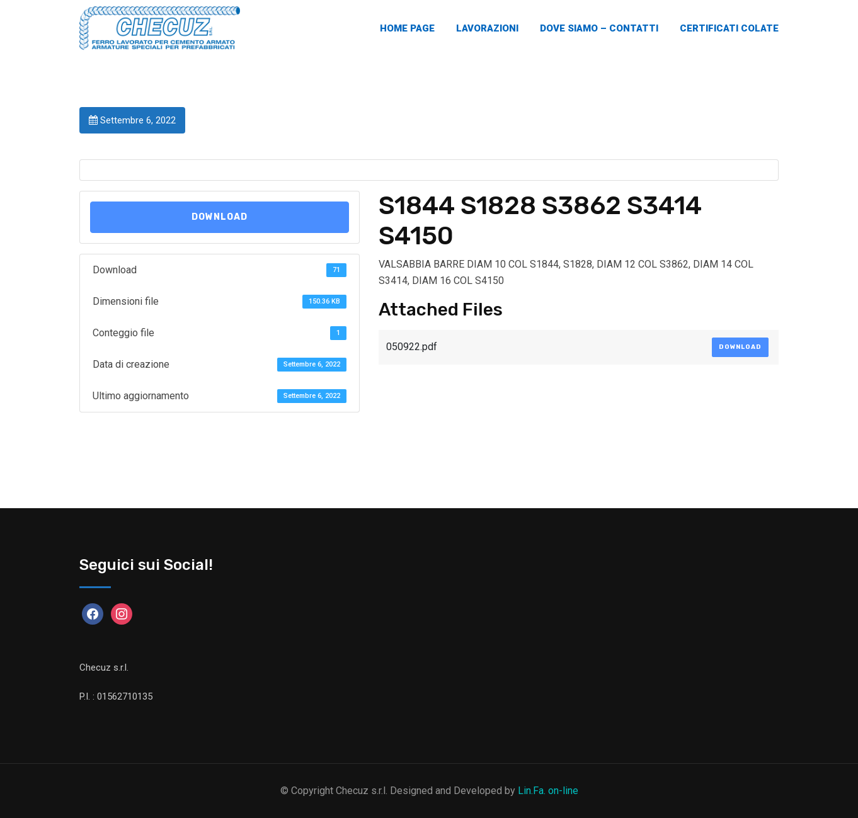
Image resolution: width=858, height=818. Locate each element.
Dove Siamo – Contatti (599, 28)
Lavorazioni (487, 28)
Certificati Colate (729, 28)
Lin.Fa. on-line (548, 791)
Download (220, 217)
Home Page (407, 28)
